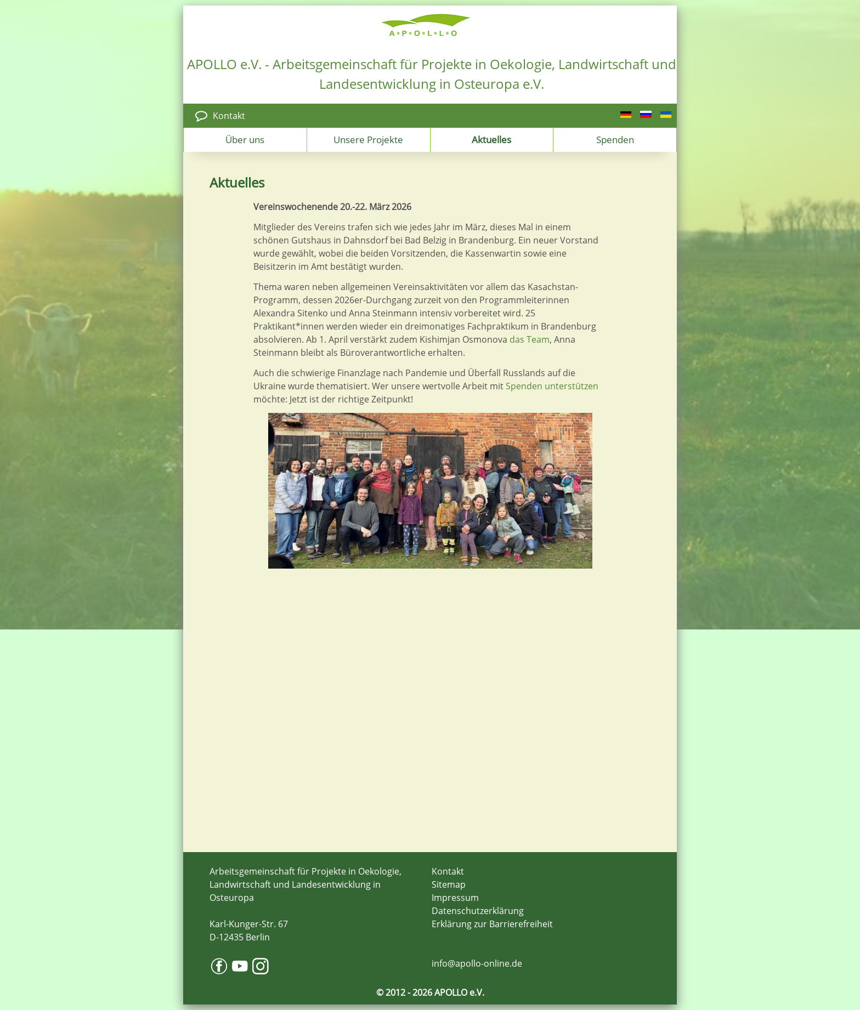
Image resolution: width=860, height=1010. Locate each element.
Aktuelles (491, 139)
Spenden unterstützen (552, 386)
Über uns (244, 139)
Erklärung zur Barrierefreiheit (492, 924)
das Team (530, 339)
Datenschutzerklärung (478, 911)
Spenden (615, 139)
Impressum (455, 898)
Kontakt (229, 116)
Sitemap (449, 884)
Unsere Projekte (368, 139)
